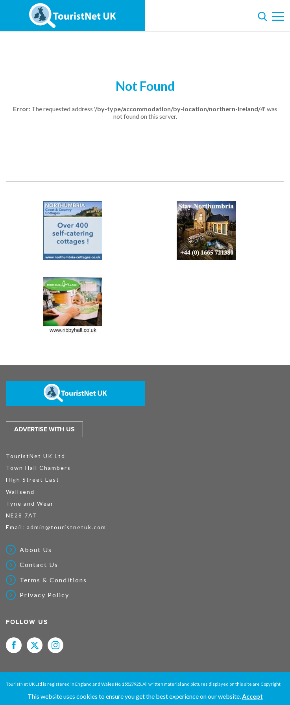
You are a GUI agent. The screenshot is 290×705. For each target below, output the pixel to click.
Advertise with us (44, 429)
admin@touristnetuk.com (66, 527)
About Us (36, 549)
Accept (252, 696)
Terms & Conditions (53, 580)
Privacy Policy (44, 594)
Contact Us (39, 564)
